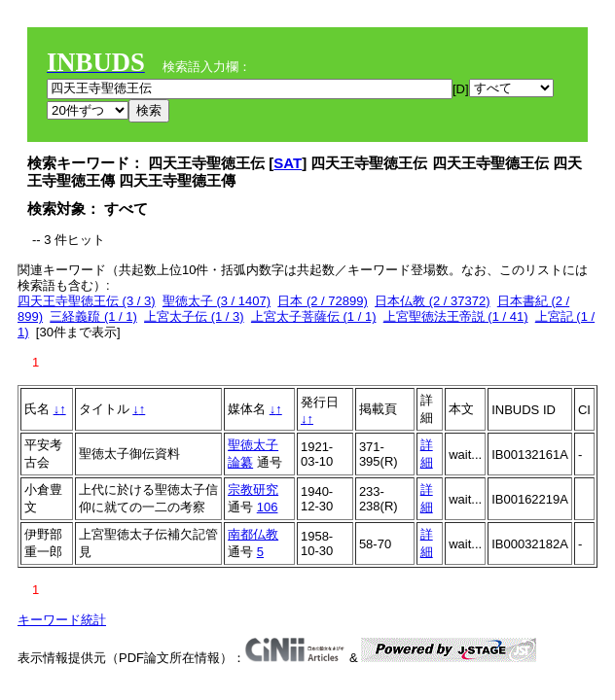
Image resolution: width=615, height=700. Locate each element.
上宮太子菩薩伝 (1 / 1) (314, 316)
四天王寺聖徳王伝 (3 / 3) (87, 301)
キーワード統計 (62, 619)
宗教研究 (253, 489)
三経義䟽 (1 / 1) (93, 316)
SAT (287, 163)
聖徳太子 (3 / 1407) (217, 301)
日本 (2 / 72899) (322, 301)
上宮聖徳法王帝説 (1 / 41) (455, 316)
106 (267, 507)
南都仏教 (253, 534)
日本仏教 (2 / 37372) (432, 301)
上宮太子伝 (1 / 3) (194, 316)
